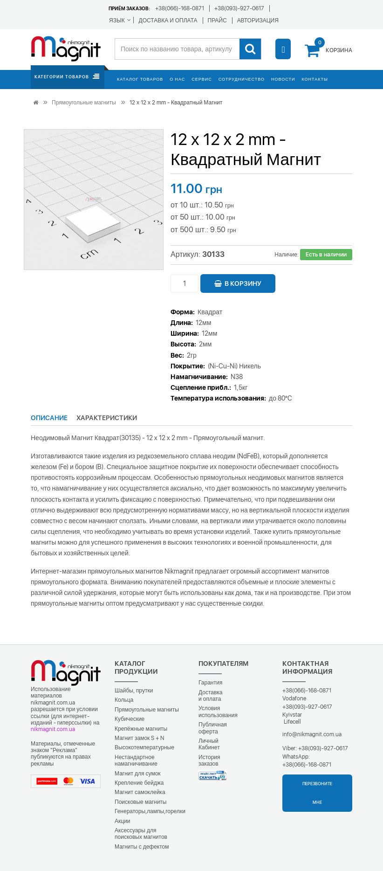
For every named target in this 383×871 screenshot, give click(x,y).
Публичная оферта (212, 727)
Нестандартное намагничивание (136, 760)
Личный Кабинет (209, 744)
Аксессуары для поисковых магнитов (141, 833)
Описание (49, 418)
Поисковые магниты (141, 802)
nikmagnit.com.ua (53, 729)
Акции (122, 821)
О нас (177, 79)
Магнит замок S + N (139, 738)
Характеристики (106, 418)
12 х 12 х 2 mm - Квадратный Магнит (176, 102)
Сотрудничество (242, 79)
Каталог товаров (140, 79)
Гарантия (210, 682)
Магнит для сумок (138, 773)
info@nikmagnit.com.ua (312, 734)
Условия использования (218, 711)
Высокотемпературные (144, 747)
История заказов (209, 760)
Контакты (314, 79)
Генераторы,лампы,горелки (150, 811)
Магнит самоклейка (140, 792)
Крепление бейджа (139, 783)
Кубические (129, 719)
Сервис (202, 79)
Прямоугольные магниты (84, 102)
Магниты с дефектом (142, 846)
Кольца (124, 700)
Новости (283, 79)
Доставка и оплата (210, 695)
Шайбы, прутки (134, 690)
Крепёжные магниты (141, 729)
